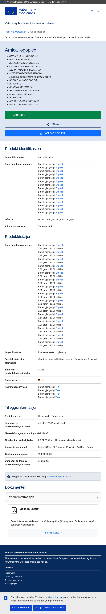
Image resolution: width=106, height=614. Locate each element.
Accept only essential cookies (49, 607)
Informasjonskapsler (13, 576)
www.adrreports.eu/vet (60, 476)
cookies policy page (54, 597)
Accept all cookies (21, 607)
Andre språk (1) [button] (53, 533)
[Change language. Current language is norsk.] (92, 11)
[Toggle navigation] (98, 11)
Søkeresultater (20, 32)
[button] (53, 124)
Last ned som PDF (53, 133)
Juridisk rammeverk (13, 580)
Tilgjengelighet (11, 584)
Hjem (7, 32)
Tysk (57, 387)
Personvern (10, 573)
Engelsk (59, 164)
